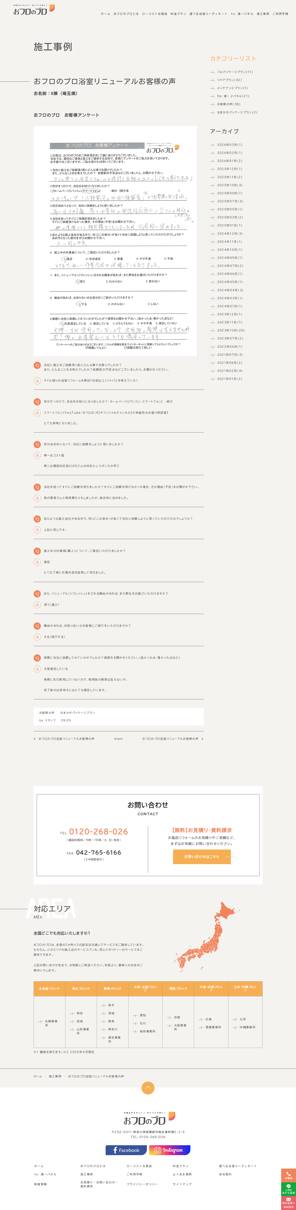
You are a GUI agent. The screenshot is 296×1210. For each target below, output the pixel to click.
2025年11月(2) (230, 177)
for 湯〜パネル (243, 11)
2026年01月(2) (230, 161)
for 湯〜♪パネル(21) (233, 96)
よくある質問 (182, 1174)
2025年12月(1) (230, 169)
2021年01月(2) (230, 379)
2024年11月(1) (229, 241)
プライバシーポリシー (142, 1184)
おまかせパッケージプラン (77, 712)
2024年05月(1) (230, 282)
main (118, 738)
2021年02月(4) (230, 370)
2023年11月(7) (230, 322)
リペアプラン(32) (229, 80)
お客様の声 (47, 712)
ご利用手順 (281, 11)
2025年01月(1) (230, 225)
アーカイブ (224, 131)
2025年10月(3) (230, 185)
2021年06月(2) (230, 362)
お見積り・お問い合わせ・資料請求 (99, 1184)
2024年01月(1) (230, 306)
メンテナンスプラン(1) (232, 88)
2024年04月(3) (230, 290)
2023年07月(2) (230, 338)
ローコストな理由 (156, 11)
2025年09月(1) (230, 193)
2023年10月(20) (231, 330)
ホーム (108, 11)
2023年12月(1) (230, 314)
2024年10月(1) (230, 249)
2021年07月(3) (230, 354)
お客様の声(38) (229, 104)
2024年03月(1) (230, 298)
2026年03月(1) (230, 144)
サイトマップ (182, 1184)
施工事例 (263, 11)
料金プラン (180, 11)
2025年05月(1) (230, 209)
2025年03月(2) (230, 217)
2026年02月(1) (230, 153)
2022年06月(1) (230, 346)
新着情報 (40, 1184)
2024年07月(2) (230, 266)
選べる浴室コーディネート (210, 11)
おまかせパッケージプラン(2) (237, 112)
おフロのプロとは (128, 11)
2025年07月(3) (230, 201)
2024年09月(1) (230, 257)
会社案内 (225, 1174)
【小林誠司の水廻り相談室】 (150, 412)
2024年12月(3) (230, 233)
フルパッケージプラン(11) (235, 72)
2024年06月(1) (230, 274)
